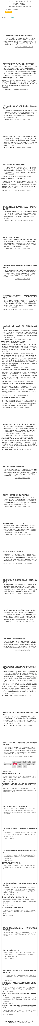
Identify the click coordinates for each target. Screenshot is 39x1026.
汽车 (27, 1)
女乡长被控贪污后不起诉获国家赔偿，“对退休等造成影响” (19, 684)
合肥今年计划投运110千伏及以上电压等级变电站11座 (19, 136)
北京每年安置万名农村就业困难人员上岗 (14, 897)
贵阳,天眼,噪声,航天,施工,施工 (22, 279)
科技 (21, 6)
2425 (24, 764)
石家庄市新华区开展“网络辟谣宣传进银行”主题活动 (19, 610)
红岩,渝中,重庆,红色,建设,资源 (22, 506)
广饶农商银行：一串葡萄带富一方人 (14, 638)
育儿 (30, 6)
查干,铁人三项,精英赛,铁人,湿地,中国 (24, 47)
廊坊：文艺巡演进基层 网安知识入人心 (15, 466)
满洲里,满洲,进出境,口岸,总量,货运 (22, 367)
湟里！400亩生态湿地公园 (11, 950)
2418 (24, 762)
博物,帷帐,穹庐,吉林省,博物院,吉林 (23, 75)
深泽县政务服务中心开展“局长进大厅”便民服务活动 (19, 424)
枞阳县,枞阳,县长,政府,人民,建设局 (22, 190)
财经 (15, 6)
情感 (21, 1)
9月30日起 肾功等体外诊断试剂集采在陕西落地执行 (17, 438)
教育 (27, 6)
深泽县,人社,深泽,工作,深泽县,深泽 (23, 534)
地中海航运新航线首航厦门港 (11, 773)
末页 (25, 766)
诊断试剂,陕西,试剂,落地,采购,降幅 (22, 449)
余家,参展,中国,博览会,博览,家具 (23, 339)
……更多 (15, 44)
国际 (13, 1)
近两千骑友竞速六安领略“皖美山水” (14, 165)
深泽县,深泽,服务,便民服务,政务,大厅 (24, 435)
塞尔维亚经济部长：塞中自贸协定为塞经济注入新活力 (18, 370)
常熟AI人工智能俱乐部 (27, 1021)
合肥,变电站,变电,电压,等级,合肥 (23, 147)
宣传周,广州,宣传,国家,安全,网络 (21, 407)
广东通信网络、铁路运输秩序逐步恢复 (13, 342)
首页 (14, 762)
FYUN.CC (15, 1021)
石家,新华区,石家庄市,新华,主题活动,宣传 (25, 621)
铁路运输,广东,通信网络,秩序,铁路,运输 (23, 353)
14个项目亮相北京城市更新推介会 (12, 907)
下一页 (20, 766)
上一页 (19, 762)
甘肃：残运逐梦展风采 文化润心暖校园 (15, 806)
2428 (14, 766)
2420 (33, 762)
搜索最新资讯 (9, 11)
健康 (30, 1)
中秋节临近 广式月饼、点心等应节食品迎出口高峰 (17, 383)
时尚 (18, 1)
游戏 (24, 6)
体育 (10, 6)
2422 (10, 764)
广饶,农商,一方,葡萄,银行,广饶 (22, 650)
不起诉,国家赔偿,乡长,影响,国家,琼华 (23, 695)
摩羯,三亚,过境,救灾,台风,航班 (22, 119)
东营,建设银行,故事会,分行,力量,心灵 (24, 593)
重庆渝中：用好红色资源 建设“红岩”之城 (16, 495)
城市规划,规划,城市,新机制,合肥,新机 (24, 220)
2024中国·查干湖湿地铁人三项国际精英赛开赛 (17, 35)
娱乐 (13, 6)
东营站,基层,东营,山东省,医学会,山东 (24, 756)
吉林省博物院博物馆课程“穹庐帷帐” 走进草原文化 (18, 64)
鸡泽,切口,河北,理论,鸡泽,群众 (21, 89)
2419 (29, 762)
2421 (5, 764)
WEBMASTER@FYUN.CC (23, 1022)
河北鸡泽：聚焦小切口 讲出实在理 (12, 78)
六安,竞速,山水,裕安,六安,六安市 (23, 176)
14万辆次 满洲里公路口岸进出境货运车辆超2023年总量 (18, 356)
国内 (10, 1)
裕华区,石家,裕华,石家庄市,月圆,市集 (24, 309)
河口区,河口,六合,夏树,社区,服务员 (23, 725)
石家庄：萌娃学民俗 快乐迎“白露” (13, 551)
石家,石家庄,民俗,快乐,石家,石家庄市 (24, 563)
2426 (28, 764)
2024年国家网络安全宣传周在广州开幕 (13, 397)
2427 (33, 764)
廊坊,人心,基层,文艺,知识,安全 (22, 478)
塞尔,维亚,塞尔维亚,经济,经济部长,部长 (23, 381)
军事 (18, 6)
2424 (19, 764)
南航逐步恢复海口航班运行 (11, 237)
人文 (24, 1)
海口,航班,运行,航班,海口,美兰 (22, 248)
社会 (15, 1)
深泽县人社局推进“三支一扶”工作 (13, 523)
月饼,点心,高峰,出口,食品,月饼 (21, 395)
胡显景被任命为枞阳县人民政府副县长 (13, 178)
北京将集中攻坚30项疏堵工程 (11, 863)
